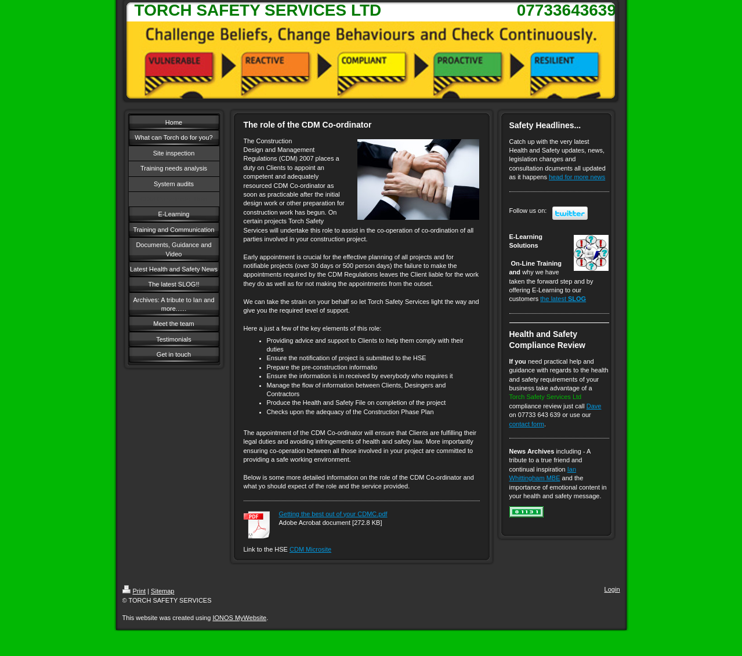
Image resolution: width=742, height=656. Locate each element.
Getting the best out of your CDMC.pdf (333, 513)
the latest (563, 298)
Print (134, 591)
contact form (527, 424)
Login (612, 589)
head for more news (577, 176)
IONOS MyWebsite (239, 617)
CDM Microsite (310, 549)
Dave (594, 406)
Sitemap (162, 591)
